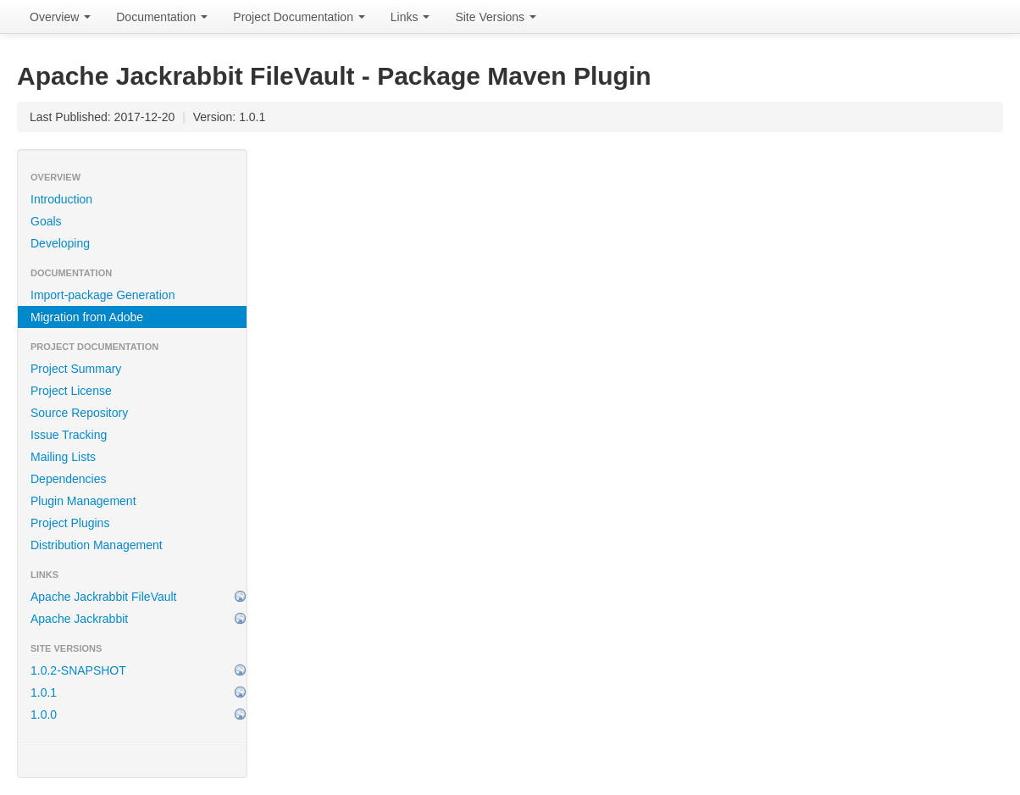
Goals (46, 221)
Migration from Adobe (86, 317)
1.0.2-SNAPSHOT (78, 670)
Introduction (61, 199)
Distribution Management (96, 545)
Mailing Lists (63, 457)
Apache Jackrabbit (79, 618)
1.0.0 (43, 714)
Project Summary (75, 368)
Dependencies (68, 479)
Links (410, 17)
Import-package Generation (102, 295)
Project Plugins (69, 523)
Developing (60, 243)
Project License (71, 391)
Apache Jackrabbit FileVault (103, 596)
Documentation (162, 17)
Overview (60, 17)
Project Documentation (299, 17)
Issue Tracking (68, 435)
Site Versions (495, 17)
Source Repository (79, 413)
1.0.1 (43, 692)
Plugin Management (83, 501)
